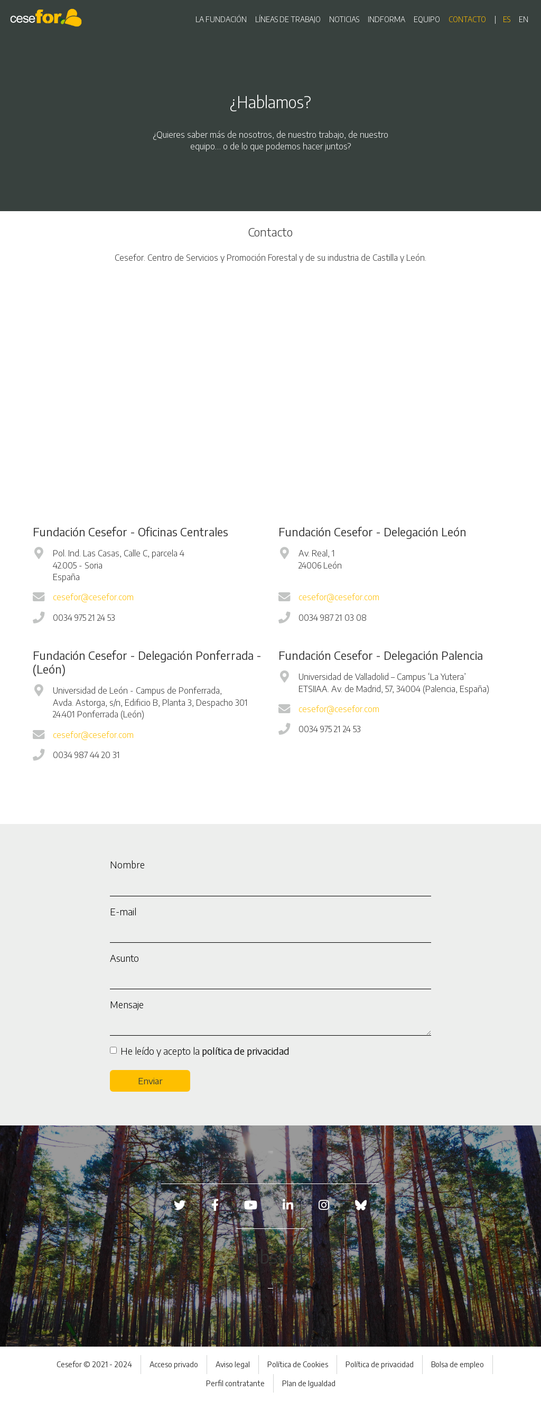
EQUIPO (427, 19)
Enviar (150, 1080)
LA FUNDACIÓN (221, 19)
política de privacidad (246, 1051)
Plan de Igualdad (308, 1383)
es (506, 19)
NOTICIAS (344, 19)
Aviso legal (233, 1364)
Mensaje (127, 1004)
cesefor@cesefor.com (93, 597)
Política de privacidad (380, 1364)
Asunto (124, 958)
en (523, 19)
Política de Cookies (297, 1364)
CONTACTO (467, 19)
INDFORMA (386, 19)
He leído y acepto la (205, 1051)
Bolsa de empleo (457, 1364)
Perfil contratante (235, 1383)
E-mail (123, 911)
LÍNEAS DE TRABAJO (288, 19)
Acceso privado (174, 1364)
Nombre (127, 864)
